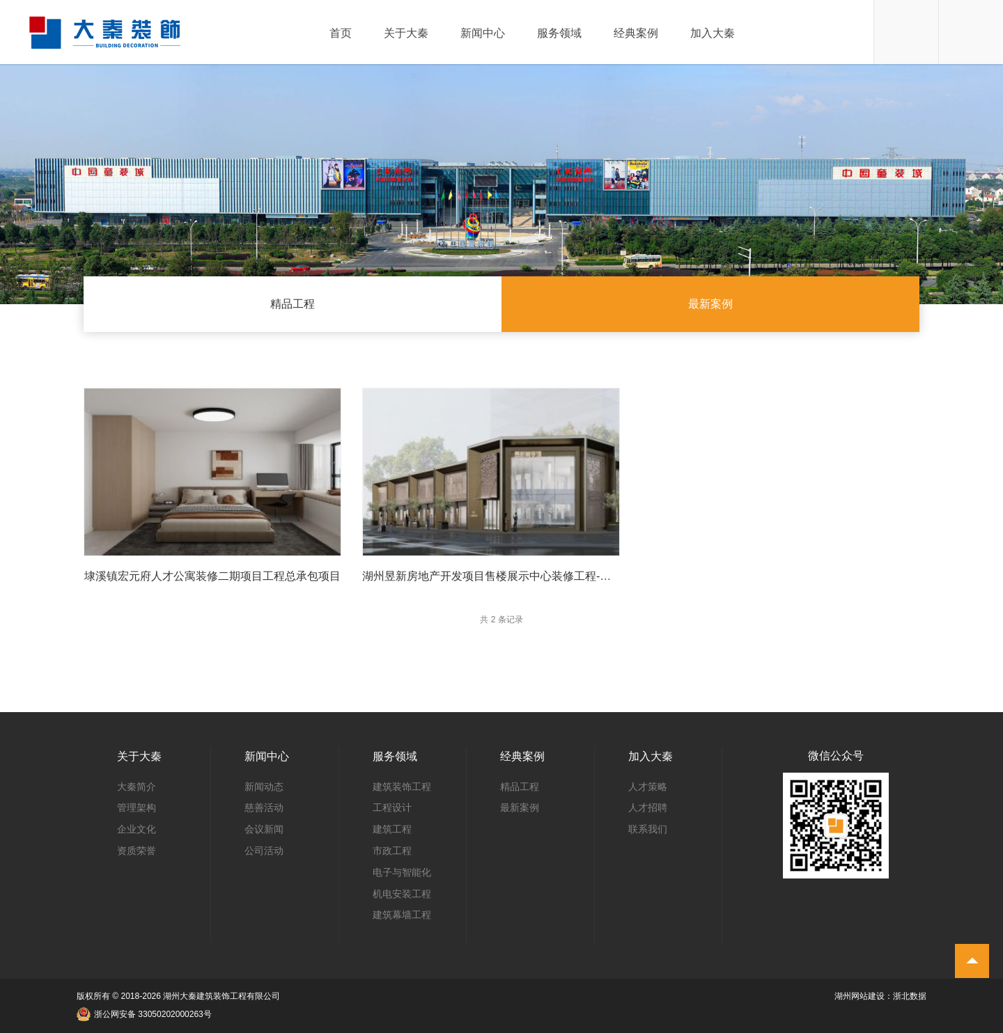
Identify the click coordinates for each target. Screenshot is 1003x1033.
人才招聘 (647, 807)
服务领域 (559, 33)
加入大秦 (712, 33)
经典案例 (636, 33)
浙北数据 (909, 996)
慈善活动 (263, 807)
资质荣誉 (136, 850)
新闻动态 (263, 786)
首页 (340, 33)
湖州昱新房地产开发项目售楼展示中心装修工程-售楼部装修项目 (520, 576)
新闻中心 (482, 33)
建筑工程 (392, 829)
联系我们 (647, 829)
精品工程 (292, 304)
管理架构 (136, 807)
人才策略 (647, 786)
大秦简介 (136, 786)
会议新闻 (263, 829)
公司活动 (263, 850)
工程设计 (392, 807)
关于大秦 (406, 33)
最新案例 (710, 304)
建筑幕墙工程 (402, 914)
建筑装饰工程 (402, 786)
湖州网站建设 (859, 996)
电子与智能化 (402, 872)
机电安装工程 (402, 893)
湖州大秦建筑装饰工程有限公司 (221, 996)
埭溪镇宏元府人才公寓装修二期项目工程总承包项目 (212, 576)
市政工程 (392, 850)
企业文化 (136, 829)
